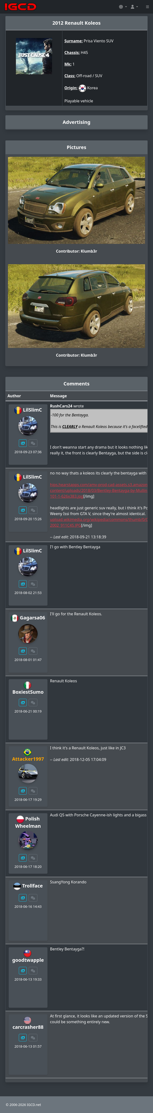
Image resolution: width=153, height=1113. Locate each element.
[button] (123, 7)
